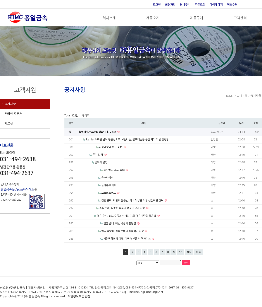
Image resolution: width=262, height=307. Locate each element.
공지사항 (10, 104)
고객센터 (240, 18)
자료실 (8, 123)
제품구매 (196, 18)
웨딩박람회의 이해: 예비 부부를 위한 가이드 (127, 238)
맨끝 (198, 252)
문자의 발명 (101, 162)
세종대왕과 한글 (111, 147)
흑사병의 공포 (114, 170)
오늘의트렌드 (108, 193)
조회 (255, 123)
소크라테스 (107, 177)
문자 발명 (98, 155)
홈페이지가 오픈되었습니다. (98, 132)
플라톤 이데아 (108, 185)
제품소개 (152, 18)
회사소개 (109, 18)
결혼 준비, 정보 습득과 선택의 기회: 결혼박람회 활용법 (127, 216)
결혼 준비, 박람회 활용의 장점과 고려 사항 (122, 208)
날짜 (241, 123)
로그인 (157, 4)
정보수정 (232, 4)
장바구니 (185, 4)
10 (180, 252)
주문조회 (200, 4)
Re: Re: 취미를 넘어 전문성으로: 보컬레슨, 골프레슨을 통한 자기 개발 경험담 (127, 139)
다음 (189, 252)
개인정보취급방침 (78, 296)
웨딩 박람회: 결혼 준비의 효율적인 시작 (122, 231)
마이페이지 (216, 4)
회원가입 (170, 4)
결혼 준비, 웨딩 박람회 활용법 (119, 223)
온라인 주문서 (13, 113)
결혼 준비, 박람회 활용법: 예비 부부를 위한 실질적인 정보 (132, 200)
